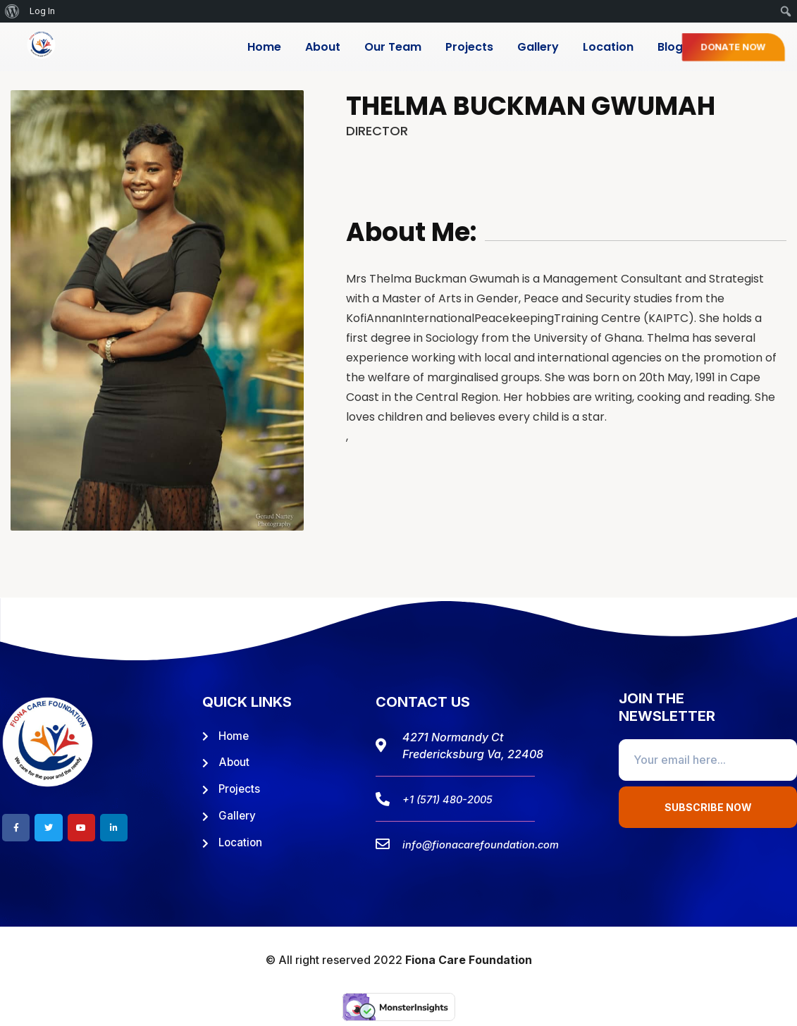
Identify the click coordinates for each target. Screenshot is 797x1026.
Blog (670, 47)
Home (264, 47)
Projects (469, 47)
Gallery (538, 47)
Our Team (392, 47)
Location (608, 47)
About (322, 47)
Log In (42, 11)
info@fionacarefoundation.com (488, 844)
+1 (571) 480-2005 (452, 799)
